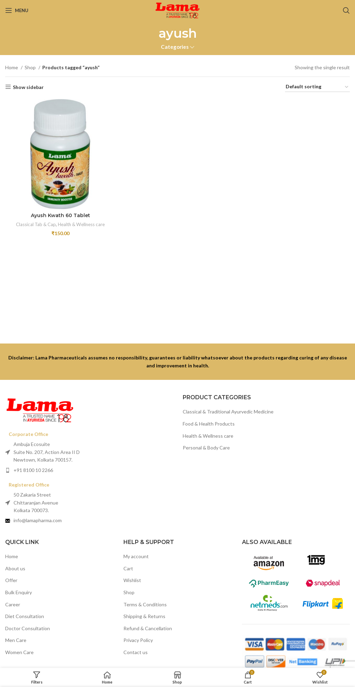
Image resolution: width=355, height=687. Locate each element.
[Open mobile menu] (17, 10)
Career (12, 604)
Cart (128, 568)
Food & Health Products (209, 424)
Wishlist (132, 580)
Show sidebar (28, 87)
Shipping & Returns (144, 616)
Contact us (135, 652)
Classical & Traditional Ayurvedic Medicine (228, 411)
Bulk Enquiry (18, 592)
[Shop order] (317, 87)
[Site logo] (177, 10)
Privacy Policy (138, 640)
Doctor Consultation (27, 628)
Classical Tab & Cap (36, 224)
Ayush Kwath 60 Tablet (60, 215)
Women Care (19, 652)
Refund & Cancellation (147, 628)
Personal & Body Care (206, 447)
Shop (31, 67)
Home (12, 67)
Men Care (15, 640)
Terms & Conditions (145, 604)
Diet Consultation (24, 616)
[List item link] (88, 470)
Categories (175, 47)
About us (15, 568)
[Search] (346, 10)
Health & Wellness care (81, 224)
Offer (11, 580)
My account (136, 556)
